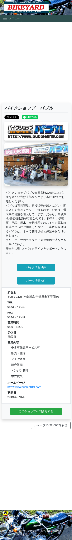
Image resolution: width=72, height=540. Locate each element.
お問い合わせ (20, 534)
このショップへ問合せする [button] (36, 411)
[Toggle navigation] (11, 18)
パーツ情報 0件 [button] (36, 280)
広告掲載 (45, 530)
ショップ (7, 534)
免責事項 (57, 530)
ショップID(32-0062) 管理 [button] (50, 425)
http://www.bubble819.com (24, 387)
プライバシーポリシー (27, 530)
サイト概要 (8, 530)
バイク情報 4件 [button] (36, 267)
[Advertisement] (36, 64)
